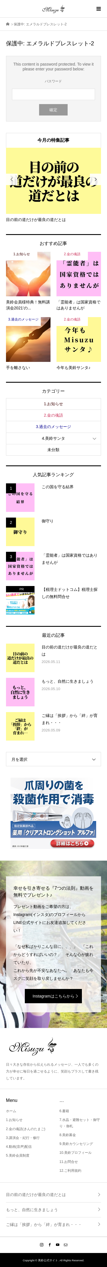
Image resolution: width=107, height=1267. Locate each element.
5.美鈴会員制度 (17, 1155)
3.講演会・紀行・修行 (23, 1138)
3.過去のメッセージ (53, 426)
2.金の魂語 (53, 415)
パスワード (53, 81)
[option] (53, 185)
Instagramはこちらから (53, 996)
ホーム (11, 1111)
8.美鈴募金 (67, 1135)
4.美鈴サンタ (53, 438)
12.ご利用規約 (70, 1171)
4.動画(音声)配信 (19, 1147)
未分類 (53, 449)
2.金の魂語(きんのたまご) (25, 1129)
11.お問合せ (68, 1162)
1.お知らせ (53, 404)
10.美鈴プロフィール (75, 1153)
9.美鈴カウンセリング (76, 1144)
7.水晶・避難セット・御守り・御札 (79, 1123)
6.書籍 (64, 1111)
